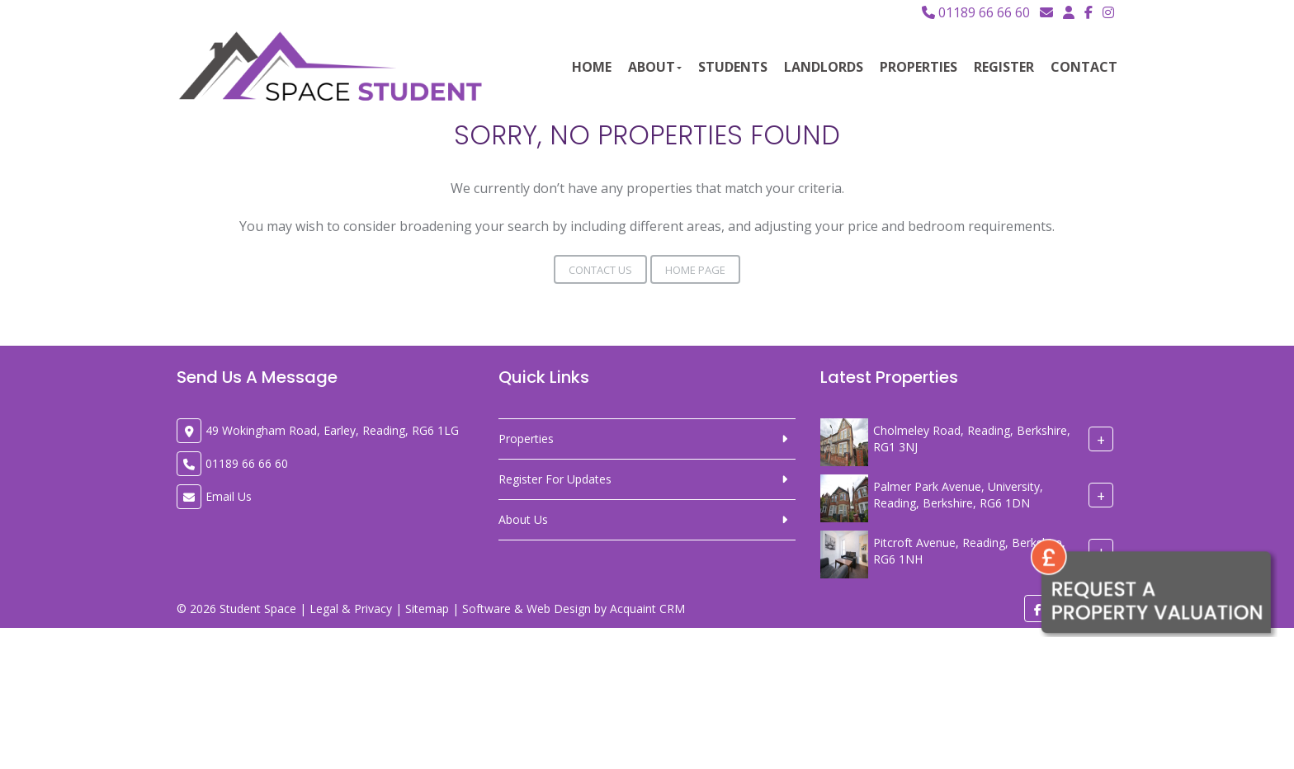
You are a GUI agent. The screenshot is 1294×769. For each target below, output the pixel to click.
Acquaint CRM (647, 608)
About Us (523, 519)
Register (1004, 67)
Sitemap (427, 608)
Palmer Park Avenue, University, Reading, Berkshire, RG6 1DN (958, 495)
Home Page (695, 269)
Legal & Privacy (350, 608)
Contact (1084, 67)
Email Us (228, 496)
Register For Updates (555, 479)
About (655, 67)
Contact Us (600, 269)
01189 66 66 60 (976, 12)
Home (592, 67)
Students (732, 67)
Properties (918, 67)
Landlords (823, 67)
